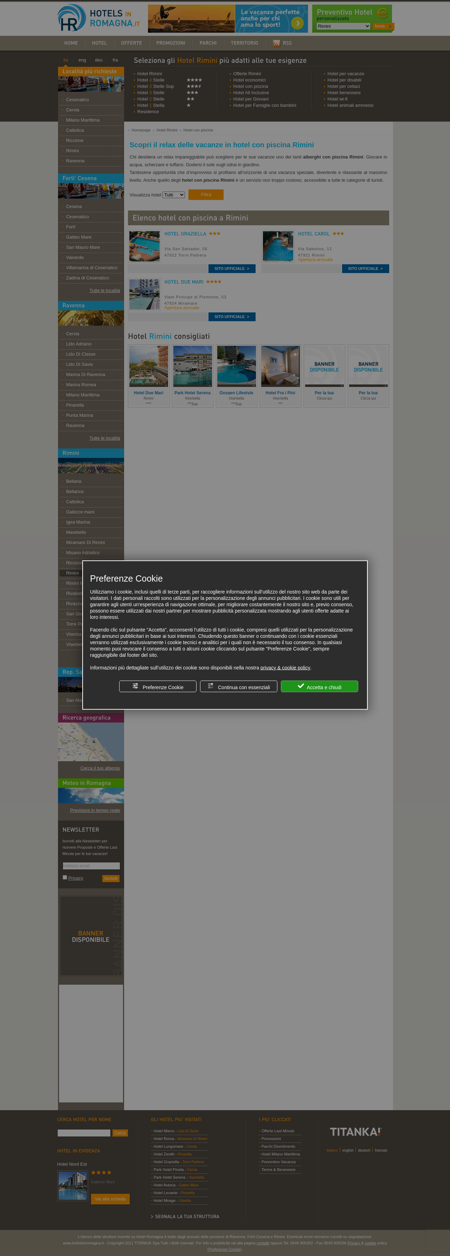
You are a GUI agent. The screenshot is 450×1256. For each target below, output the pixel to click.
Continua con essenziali (238, 686)
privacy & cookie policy (285, 668)
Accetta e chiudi (320, 686)
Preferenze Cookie (158, 686)
